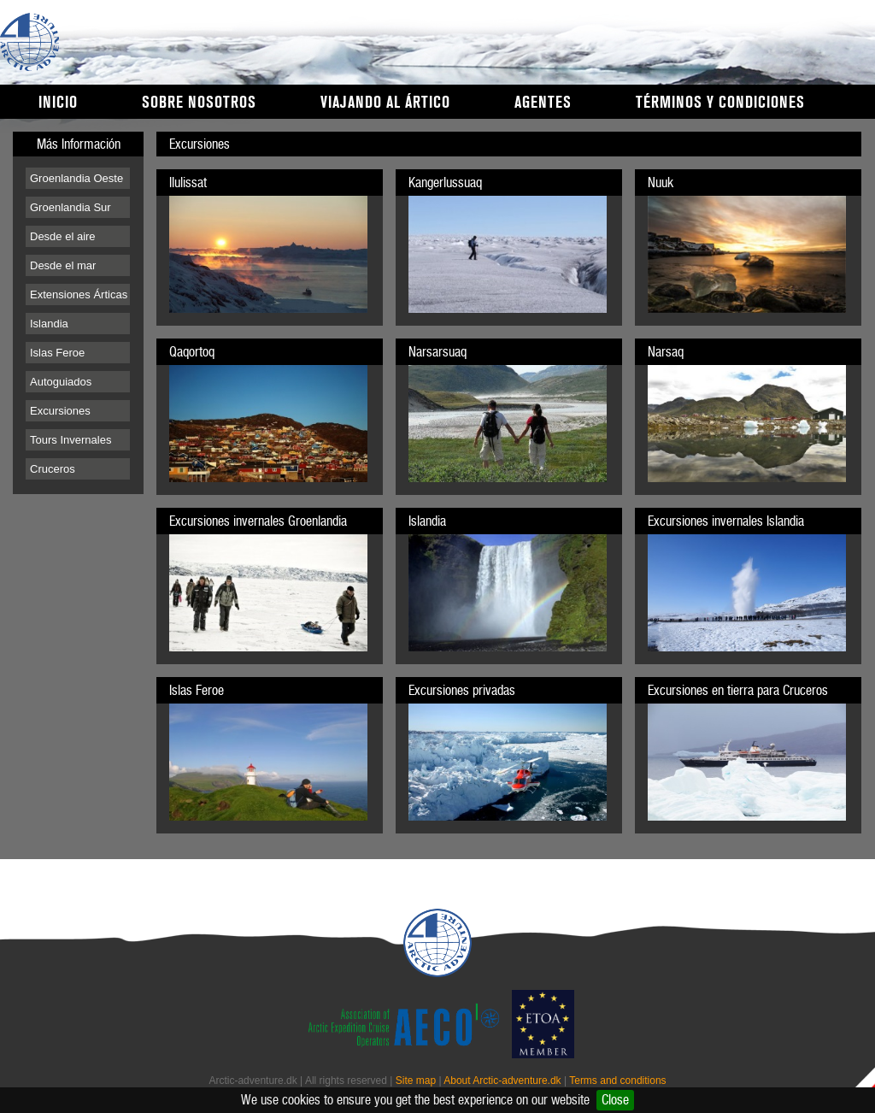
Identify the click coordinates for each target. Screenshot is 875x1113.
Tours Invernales (70, 439)
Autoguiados (60, 381)
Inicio (58, 102)
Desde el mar (63, 265)
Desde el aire (63, 236)
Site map (416, 1080)
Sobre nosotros (199, 102)
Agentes (543, 102)
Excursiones (60, 410)
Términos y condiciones (720, 102)
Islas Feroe (57, 352)
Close (615, 1100)
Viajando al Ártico (385, 102)
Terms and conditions (617, 1080)
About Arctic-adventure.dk (502, 1080)
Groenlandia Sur (70, 207)
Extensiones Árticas (78, 294)
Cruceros (52, 468)
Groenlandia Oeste (76, 178)
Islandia (49, 323)
